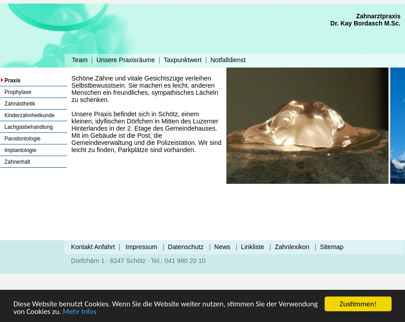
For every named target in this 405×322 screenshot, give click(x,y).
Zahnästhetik (19, 104)
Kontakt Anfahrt (93, 246)
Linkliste (252, 246)
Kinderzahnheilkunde (29, 115)
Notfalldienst (228, 60)
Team (80, 60)
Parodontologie (22, 139)
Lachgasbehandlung (28, 127)
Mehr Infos (79, 311)
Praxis (12, 80)
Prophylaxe (17, 92)
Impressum (141, 246)
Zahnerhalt (17, 162)
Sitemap (332, 246)
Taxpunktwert (183, 60)
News (222, 246)
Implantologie (20, 150)
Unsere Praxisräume (125, 60)
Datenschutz (186, 246)
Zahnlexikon (292, 246)
